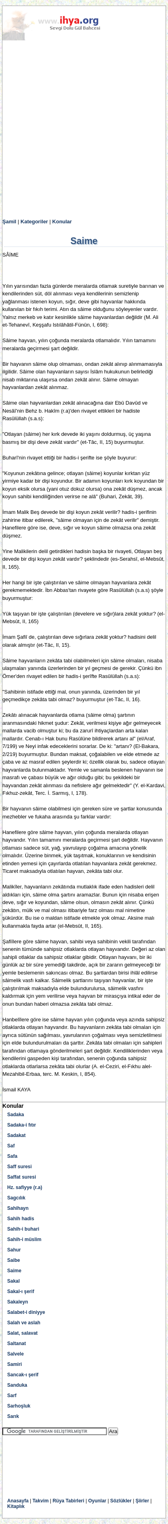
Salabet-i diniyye (26, 1312)
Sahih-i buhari (23, 1229)
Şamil (9, 222)
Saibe (13, 1260)
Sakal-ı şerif (20, 1291)
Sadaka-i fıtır (21, 1125)
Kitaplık (15, 1506)
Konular (62, 222)
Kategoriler (34, 222)
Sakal (13, 1281)
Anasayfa (17, 1501)
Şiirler (142, 1501)
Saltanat (16, 1343)
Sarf (11, 1395)
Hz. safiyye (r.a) (24, 1187)
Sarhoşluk (18, 1406)
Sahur (14, 1250)
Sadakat (16, 1135)
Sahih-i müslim (24, 1239)
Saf (11, 1146)
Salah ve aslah (23, 1322)
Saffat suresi (21, 1177)
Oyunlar (97, 1501)
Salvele (15, 1354)
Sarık (13, 1416)
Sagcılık (16, 1198)
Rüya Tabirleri (68, 1501)
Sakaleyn (17, 1302)
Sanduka (17, 1385)
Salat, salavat (22, 1333)
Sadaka (15, 1114)
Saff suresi (19, 1166)
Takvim (40, 1501)
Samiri (14, 1364)
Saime (14, 1270)
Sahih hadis (20, 1218)
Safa (12, 1156)
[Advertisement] (84, 130)
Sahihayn (17, 1208)
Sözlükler (121, 1501)
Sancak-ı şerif (22, 1375)
